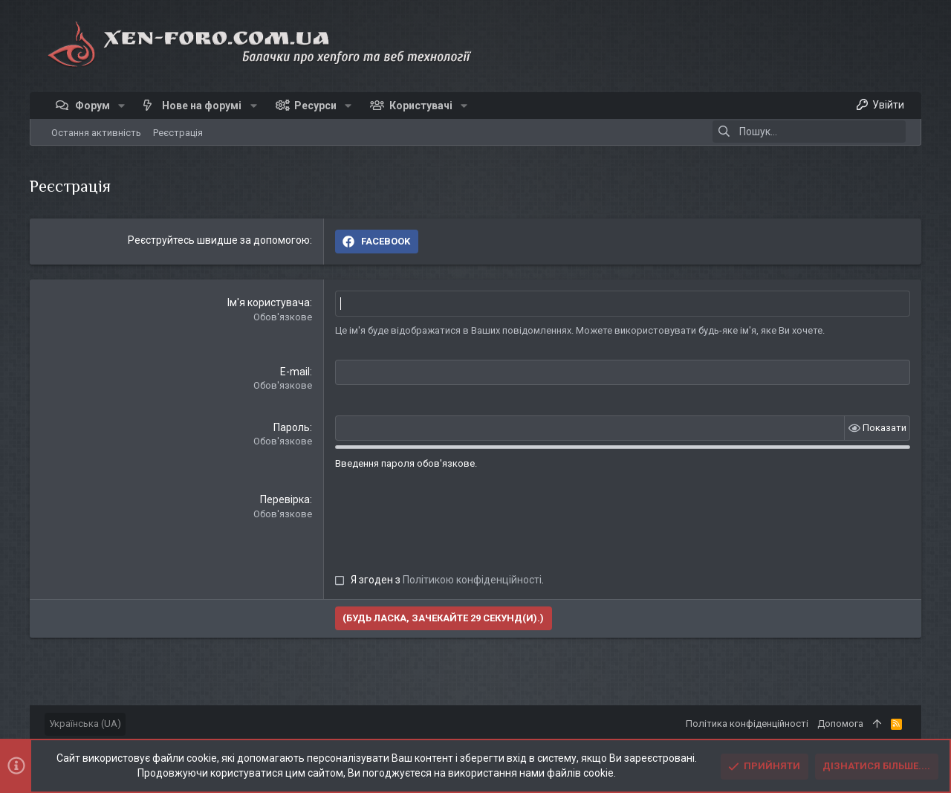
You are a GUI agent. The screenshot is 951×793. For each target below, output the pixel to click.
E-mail (295, 371)
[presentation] (448, 521)
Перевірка (285, 499)
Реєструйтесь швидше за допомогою (219, 240)
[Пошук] (809, 131)
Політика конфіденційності (747, 723)
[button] (121, 105)
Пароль (291, 427)
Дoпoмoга (840, 723)
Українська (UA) (85, 723)
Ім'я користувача (268, 302)
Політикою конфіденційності (472, 579)
